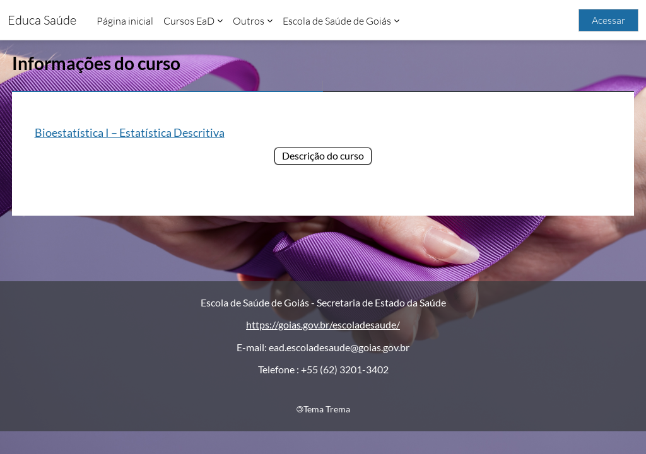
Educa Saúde (42, 20)
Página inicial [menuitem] (125, 21)
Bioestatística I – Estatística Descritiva (153, 132)
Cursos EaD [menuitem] (188, 21)
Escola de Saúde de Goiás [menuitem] (337, 21)
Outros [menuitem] (248, 21)
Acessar (608, 20)
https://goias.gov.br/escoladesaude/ (323, 348)
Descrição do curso (323, 155)
